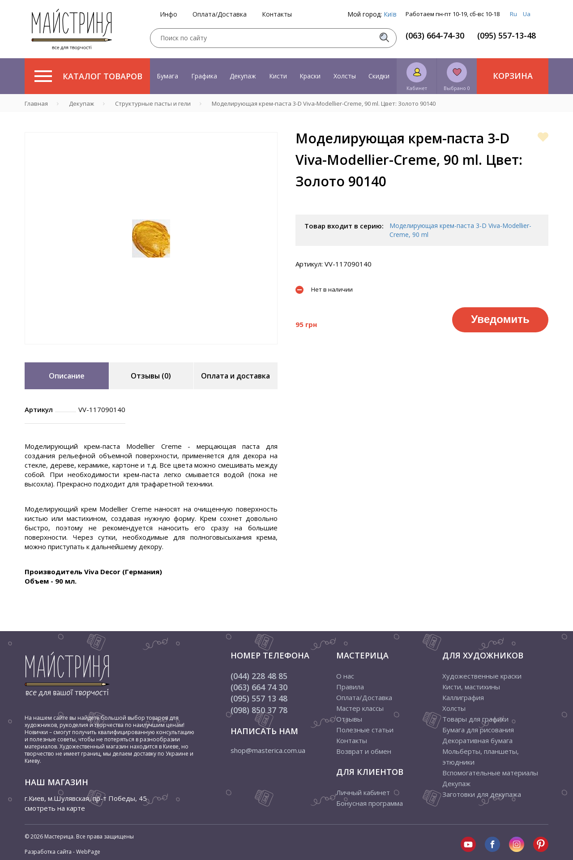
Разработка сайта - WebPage (62, 852)
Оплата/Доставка (219, 14)
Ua (526, 14)
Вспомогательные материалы (490, 772)
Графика (204, 76)
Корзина (513, 75)
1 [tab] (151, 350)
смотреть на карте (55, 808)
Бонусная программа (369, 803)
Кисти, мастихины (471, 686)
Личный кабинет (363, 792)
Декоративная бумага (477, 740)
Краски (310, 76)
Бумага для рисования (478, 729)
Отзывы (349, 718)
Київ (390, 14)
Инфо (168, 14)
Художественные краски (482, 675)
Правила (350, 686)
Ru (513, 14)
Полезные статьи (364, 729)
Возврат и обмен (363, 751)
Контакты (277, 14)
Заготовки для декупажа (481, 794)
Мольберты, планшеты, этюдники (480, 756)
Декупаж (243, 76)
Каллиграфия (463, 697)
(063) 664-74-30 (435, 35)
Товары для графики (475, 718)
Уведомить (500, 319)
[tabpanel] (151, 238)
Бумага (167, 76)
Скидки (378, 76)
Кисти (278, 76)
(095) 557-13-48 (506, 35)
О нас (345, 675)
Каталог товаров (88, 76)
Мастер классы (360, 708)
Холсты (345, 76)
